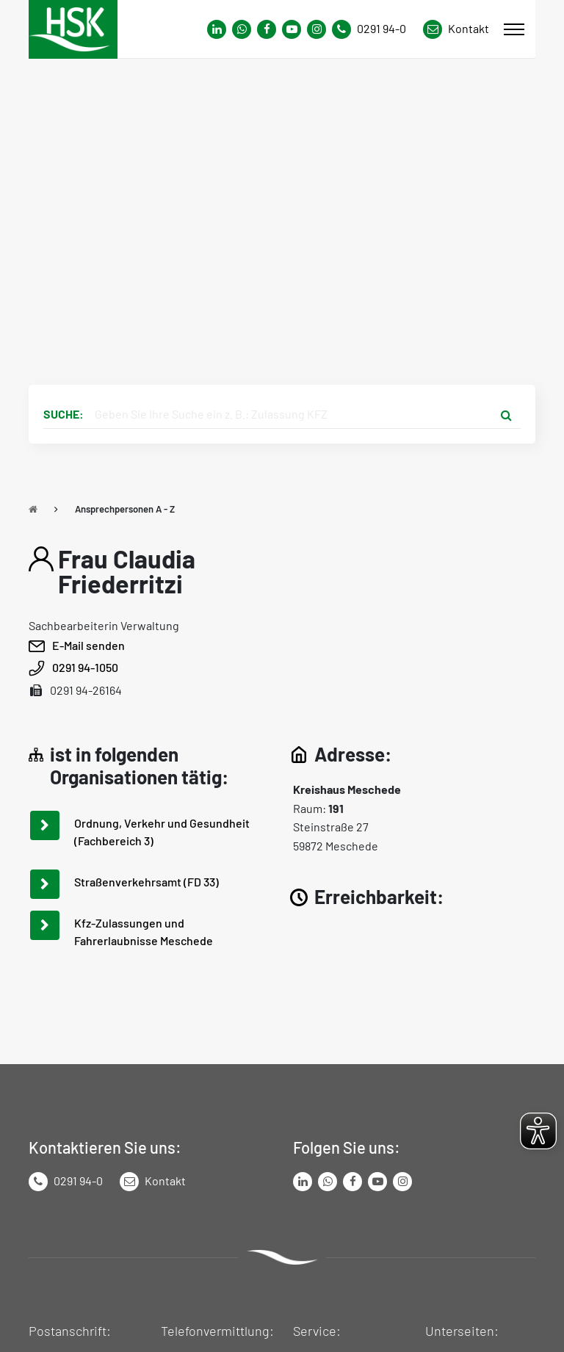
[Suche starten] (506, 414)
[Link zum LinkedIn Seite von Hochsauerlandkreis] (302, 1181)
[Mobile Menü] (514, 29)
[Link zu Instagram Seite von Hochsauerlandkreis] (316, 29)
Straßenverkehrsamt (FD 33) (146, 882)
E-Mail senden (88, 645)
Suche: (63, 414)
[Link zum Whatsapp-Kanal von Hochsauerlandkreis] (216, 29)
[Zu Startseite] (33, 509)
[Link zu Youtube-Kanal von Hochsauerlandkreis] (291, 29)
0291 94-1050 (85, 667)
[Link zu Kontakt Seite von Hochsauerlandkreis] (456, 29)
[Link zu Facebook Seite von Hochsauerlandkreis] (266, 29)
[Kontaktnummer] (374, 29)
